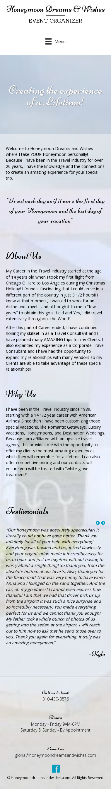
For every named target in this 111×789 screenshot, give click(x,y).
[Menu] (55, 41)
